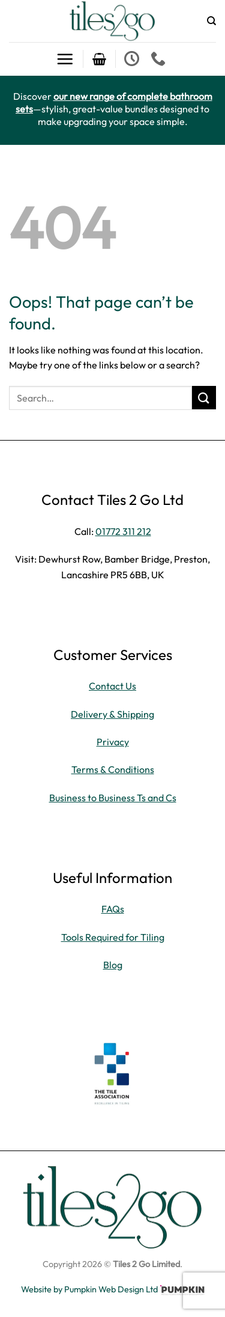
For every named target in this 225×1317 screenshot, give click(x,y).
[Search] (211, 21)
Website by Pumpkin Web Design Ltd (89, 1289)
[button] (65, 59)
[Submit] (204, 397)
